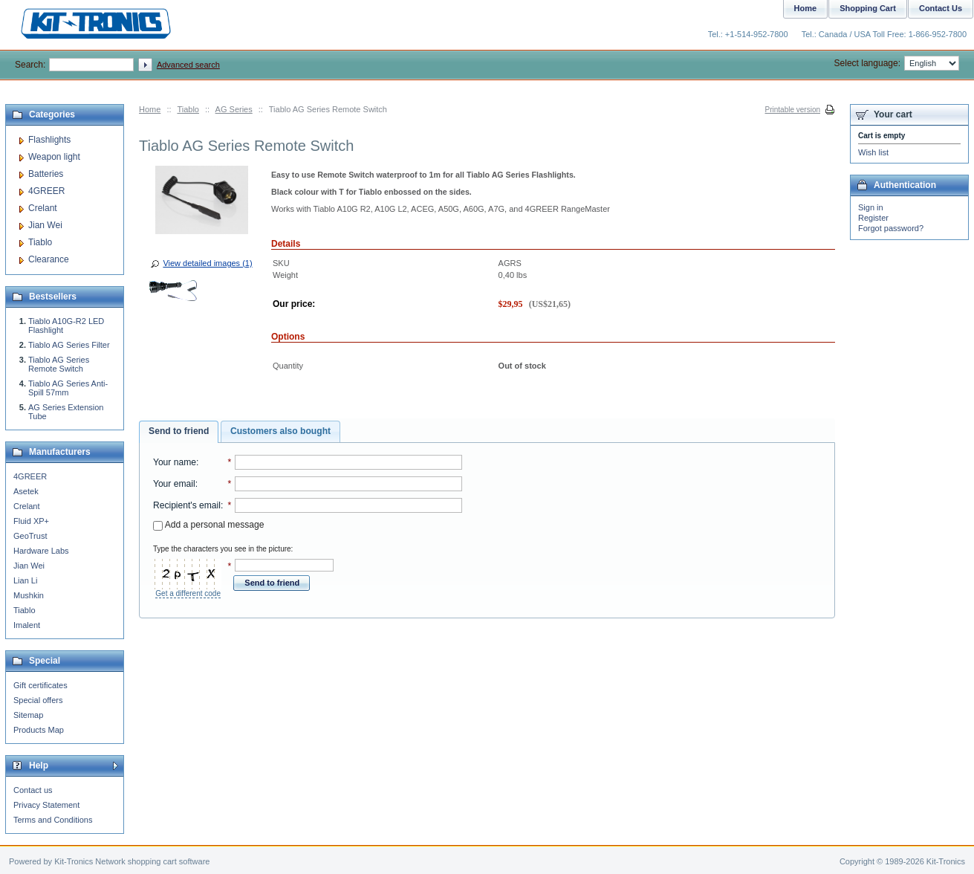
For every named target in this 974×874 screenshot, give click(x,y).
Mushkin (28, 595)
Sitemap (28, 714)
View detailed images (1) (207, 263)
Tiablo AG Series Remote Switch (58, 364)
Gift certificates (40, 685)
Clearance (48, 259)
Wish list (873, 152)
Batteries (45, 174)
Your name (174, 462)
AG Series (234, 109)
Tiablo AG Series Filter (69, 344)
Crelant (42, 208)
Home (149, 109)
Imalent (26, 625)
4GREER (46, 191)
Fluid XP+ (31, 521)
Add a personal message (208, 524)
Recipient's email (187, 505)
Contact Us (940, 8)
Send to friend (179, 431)
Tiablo (188, 109)
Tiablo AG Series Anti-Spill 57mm (68, 388)
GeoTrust (30, 535)
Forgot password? (890, 228)
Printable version (792, 110)
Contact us (33, 790)
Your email (174, 484)
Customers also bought (280, 431)
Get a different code (188, 593)
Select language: (896, 63)
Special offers (37, 700)
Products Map (38, 729)
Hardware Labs (41, 550)
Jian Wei (45, 225)
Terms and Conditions (52, 819)
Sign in (870, 207)
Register (873, 217)
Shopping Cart (868, 8)
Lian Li (25, 580)
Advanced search (188, 64)
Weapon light (54, 157)
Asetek (26, 491)
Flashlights (49, 140)
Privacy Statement (46, 804)
